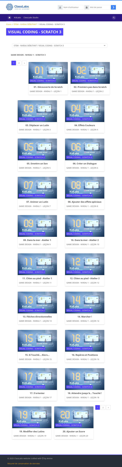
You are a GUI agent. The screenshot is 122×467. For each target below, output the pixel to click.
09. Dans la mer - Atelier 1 (37, 240)
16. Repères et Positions (85, 354)
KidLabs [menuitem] (17, 17)
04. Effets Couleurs (84, 125)
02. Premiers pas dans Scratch (90, 86)
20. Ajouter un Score (74, 431)
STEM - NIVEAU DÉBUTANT (25, 24)
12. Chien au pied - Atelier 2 (85, 278)
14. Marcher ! (84, 316)
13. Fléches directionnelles (37, 316)
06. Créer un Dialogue (85, 163)
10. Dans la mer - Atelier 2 (85, 240)
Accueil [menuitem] (9, 17)
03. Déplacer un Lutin (37, 125)
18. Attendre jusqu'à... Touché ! (85, 393)
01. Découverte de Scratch (48, 86)
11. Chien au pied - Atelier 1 (37, 278)
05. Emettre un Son (37, 163)
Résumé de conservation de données (23, 463)
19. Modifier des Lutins (31, 431)
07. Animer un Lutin (37, 201)
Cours (8, 24)
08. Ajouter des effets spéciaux (84, 201)
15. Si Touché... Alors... (37, 354)
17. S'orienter (37, 393)
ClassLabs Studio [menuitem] (31, 17)
